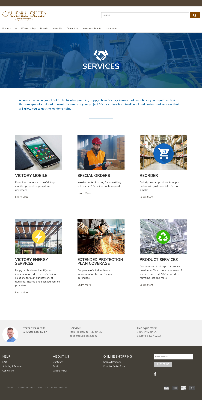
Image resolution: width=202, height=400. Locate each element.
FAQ (4, 362)
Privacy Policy (42, 387)
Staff (55, 366)
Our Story (58, 362)
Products (7, 29)
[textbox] (145, 15)
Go (195, 15)
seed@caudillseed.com (83, 336)
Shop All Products (112, 362)
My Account (112, 29)
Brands (44, 29)
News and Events (92, 29)
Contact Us (72, 29)
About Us (57, 29)
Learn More (22, 197)
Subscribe (163, 364)
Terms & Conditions (58, 387)
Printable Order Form (114, 366)
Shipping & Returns (12, 366)
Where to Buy (28, 29)
